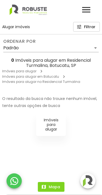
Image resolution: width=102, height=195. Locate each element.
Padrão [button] (11, 48)
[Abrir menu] (86, 9)
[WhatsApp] (14, 180)
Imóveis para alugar (19, 71)
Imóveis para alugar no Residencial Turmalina (41, 81)
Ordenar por (19, 41)
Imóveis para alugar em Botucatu (30, 76)
